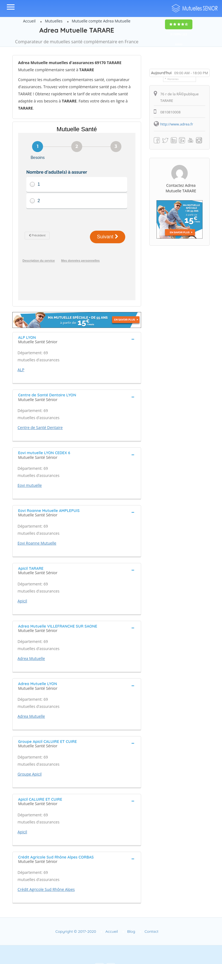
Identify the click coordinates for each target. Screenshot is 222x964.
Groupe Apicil (30, 756)
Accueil (29, 21)
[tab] (76, 321)
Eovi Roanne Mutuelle (37, 525)
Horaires (173, 79)
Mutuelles (53, 21)
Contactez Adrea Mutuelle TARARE (181, 188)
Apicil (22, 582)
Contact (151, 913)
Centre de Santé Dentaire (40, 409)
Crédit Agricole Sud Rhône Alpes (46, 871)
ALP (21, 351)
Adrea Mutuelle (31, 640)
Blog (131, 913)
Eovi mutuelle (30, 467)
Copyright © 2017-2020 (75, 913)
